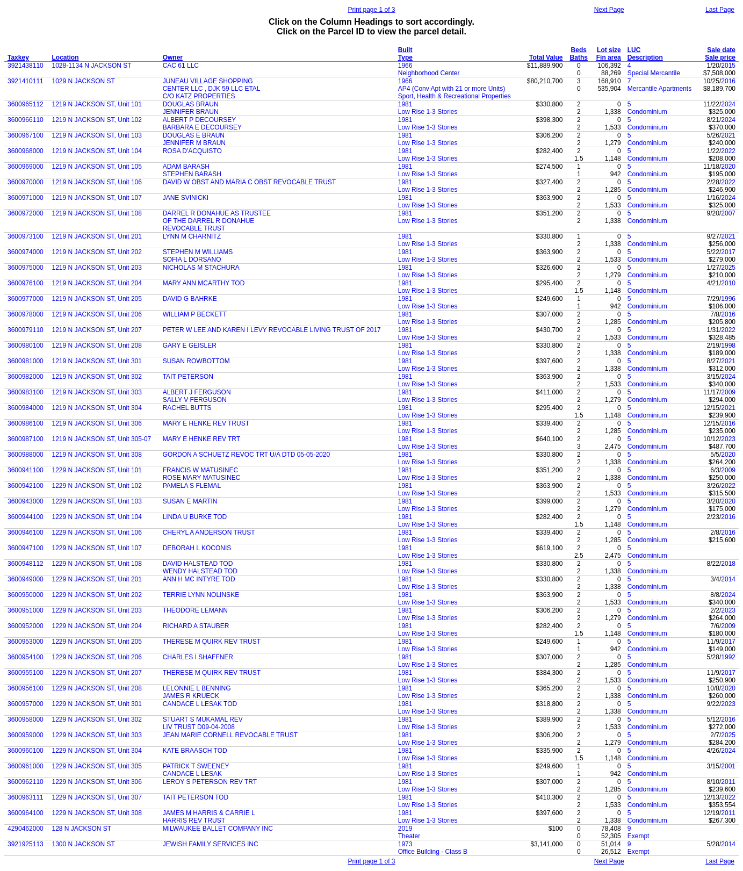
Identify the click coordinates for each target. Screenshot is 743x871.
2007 (728, 213)
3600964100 (26, 813)
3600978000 (26, 314)
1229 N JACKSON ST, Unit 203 (97, 610)
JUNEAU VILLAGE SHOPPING (208, 81)
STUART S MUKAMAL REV (203, 719)
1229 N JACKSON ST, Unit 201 (97, 579)
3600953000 (26, 641)
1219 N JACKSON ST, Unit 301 (97, 361)
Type (405, 57)
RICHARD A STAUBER (196, 626)
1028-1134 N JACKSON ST (92, 65)
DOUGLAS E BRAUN (194, 135)
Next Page (609, 9)
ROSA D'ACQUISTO (192, 151)
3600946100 (26, 532)
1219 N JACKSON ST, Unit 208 (97, 345)
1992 (728, 657)
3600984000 (26, 408)
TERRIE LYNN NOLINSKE (201, 595)
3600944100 (26, 517)
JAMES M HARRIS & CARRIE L (209, 813)
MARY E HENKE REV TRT (202, 439)
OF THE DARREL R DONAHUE (209, 221)
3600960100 (26, 750)
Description (645, 57)
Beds (579, 50)
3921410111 (26, 81)
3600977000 (26, 299)
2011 (728, 782)
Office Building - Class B (432, 851)
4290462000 (26, 828)
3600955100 (26, 672)
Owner (173, 57)
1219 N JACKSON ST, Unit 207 (97, 330)
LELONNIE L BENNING (197, 688)
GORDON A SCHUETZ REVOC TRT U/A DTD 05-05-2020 (246, 454)
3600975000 (26, 267)
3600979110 (26, 330)
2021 (728, 135)
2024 (728, 104)
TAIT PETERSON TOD (195, 797)
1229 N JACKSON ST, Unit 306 (97, 782)
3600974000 (26, 252)
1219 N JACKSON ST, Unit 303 (97, 392)
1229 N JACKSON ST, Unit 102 (97, 486)
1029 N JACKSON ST (83, 81)
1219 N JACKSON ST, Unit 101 (97, 104)
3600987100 (26, 439)
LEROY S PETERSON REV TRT (210, 782)
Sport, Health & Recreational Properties (454, 96)
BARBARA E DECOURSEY (202, 127)
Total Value (545, 57)
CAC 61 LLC (181, 65)
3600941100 (26, 470)
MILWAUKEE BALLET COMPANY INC (218, 828)
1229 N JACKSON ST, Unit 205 (97, 641)
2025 (728, 267)
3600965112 (26, 104)
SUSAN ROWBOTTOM (196, 361)
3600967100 (26, 135)
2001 (728, 766)
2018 (728, 563)
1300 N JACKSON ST (83, 844)
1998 (728, 345)
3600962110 (26, 782)
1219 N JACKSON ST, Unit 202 (97, 252)
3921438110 (26, 65)
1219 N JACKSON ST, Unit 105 (97, 166)
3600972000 (26, 213)
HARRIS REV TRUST (194, 820)
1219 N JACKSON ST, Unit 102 (97, 120)
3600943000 (26, 501)
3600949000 (26, 579)
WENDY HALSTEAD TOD (200, 571)
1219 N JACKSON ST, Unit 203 (97, 267)
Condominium (647, 112)
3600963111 (26, 797)
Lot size (609, 50)
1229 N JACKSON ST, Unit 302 (97, 719)
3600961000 (26, 766)
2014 (728, 579)
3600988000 (26, 454)
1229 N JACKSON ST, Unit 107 (97, 548)
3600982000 (26, 376)
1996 (728, 299)
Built (405, 50)
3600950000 (26, 595)
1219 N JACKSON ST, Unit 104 (97, 151)
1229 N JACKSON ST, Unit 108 (97, 563)
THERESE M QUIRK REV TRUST (212, 641)
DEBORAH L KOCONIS (197, 548)
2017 (728, 252)
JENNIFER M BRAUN (194, 143)
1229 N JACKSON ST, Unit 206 (97, 657)
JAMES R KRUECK (191, 696)
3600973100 (26, 236)
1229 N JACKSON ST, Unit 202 (97, 595)
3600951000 (26, 610)
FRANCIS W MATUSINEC (200, 470)
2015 (728, 65)
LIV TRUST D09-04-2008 (199, 727)
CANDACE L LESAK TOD (200, 704)
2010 (728, 283)
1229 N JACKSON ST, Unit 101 (97, 470)
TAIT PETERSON (188, 376)
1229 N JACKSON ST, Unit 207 (97, 672)
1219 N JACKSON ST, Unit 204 (97, 283)
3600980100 (26, 345)
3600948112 (26, 563)
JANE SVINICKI (185, 197)
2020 (728, 166)
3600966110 (26, 120)
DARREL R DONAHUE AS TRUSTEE (217, 213)
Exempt (638, 836)
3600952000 (26, 626)
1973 (405, 844)
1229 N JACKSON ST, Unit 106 (97, 532)
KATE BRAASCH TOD (195, 750)
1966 (405, 65)
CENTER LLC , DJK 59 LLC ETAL (212, 88)
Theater (409, 836)
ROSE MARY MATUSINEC (202, 477)
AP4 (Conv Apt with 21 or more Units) (451, 88)
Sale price (720, 57)
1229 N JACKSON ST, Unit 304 (97, 750)
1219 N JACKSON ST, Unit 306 (97, 423)
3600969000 (26, 166)
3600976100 (26, 283)
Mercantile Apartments (659, 88)
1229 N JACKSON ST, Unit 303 (97, 735)
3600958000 (26, 719)
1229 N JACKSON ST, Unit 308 (97, 813)
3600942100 (26, 486)
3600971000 (26, 197)
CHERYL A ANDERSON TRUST (209, 532)
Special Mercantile (653, 73)
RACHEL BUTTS (187, 408)
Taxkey (18, 57)
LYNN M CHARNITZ (192, 236)
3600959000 (26, 735)
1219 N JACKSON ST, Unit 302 (97, 376)
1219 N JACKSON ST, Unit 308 (97, 454)
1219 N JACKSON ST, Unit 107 (97, 197)
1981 (405, 104)
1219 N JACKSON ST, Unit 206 (97, 314)
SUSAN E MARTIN (190, 501)
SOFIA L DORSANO (192, 259)
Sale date (721, 50)
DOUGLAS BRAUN (191, 104)
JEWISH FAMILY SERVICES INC (210, 844)
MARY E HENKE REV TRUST (206, 423)
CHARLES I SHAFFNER (198, 657)
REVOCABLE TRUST (194, 228)
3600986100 (26, 423)
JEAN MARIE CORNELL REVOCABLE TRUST (230, 735)
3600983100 (26, 392)
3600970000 (26, 182)
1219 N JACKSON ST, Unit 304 (97, 408)
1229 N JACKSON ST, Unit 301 (97, 704)
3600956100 (26, 688)
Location (65, 57)
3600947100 (26, 548)
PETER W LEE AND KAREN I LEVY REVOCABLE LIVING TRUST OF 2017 (272, 330)
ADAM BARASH (186, 166)
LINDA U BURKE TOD (195, 517)
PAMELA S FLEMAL (192, 486)
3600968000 (26, 151)
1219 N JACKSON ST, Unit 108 (97, 213)
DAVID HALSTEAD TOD (198, 563)
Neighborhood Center (429, 73)
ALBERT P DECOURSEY (199, 120)
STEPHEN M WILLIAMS (198, 252)
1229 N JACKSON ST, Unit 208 (97, 688)
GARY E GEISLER (190, 345)
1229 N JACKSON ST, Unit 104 (97, 517)
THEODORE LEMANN (195, 610)
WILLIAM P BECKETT (195, 314)
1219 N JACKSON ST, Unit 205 (97, 299)
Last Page (719, 9)
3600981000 (26, 361)
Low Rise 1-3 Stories (428, 112)
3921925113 (26, 844)
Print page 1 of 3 (371, 9)
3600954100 (26, 657)
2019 (405, 828)
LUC (634, 50)
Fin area (608, 57)
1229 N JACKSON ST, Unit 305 (97, 766)
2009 (728, 392)
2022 (728, 151)
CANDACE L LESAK (192, 774)
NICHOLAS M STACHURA (201, 267)
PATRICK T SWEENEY (196, 766)
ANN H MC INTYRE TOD (199, 579)
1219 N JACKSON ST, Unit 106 (97, 182)
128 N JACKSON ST (82, 828)
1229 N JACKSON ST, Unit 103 (97, 501)
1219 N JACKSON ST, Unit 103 (97, 135)
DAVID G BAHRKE (190, 299)
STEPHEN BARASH (192, 174)
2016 (728, 81)
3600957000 (26, 704)
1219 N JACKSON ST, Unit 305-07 (102, 439)
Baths (579, 57)
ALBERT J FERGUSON (197, 392)
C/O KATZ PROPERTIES (199, 96)
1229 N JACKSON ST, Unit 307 (97, 797)
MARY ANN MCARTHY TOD (204, 283)
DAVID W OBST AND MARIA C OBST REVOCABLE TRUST (249, 182)
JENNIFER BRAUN (191, 112)
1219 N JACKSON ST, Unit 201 (97, 236)
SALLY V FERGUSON (195, 400)
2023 (728, 439)
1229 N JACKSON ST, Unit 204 (97, 626)
